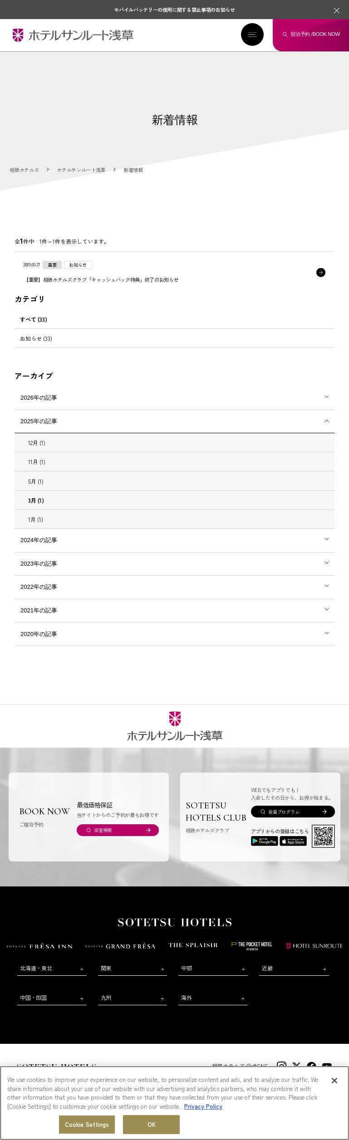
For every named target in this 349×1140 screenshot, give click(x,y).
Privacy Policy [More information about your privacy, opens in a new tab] (203, 1106)
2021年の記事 (38, 610)
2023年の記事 (38, 563)
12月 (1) (36, 442)
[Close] (334, 1081)
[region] (174, 1103)
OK (151, 1124)
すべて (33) (33, 319)
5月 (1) (36, 481)
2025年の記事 (38, 421)
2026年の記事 (38, 397)
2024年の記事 (38, 540)
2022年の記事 (38, 587)
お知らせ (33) (36, 338)
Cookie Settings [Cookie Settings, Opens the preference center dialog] (87, 1124)
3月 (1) (36, 500)
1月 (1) (35, 519)
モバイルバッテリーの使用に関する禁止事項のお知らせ (174, 9)
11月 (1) (36, 462)
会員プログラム (283, 811)
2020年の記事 (38, 634)
